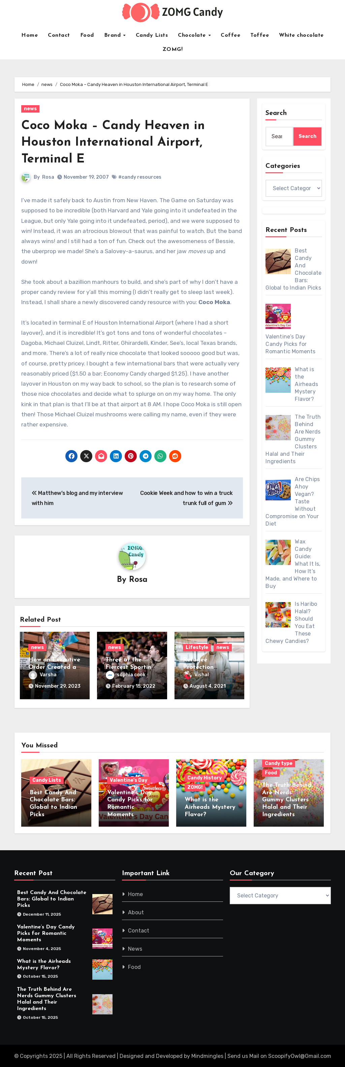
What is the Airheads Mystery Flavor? (210, 806)
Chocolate (193, 35)
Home (29, 35)
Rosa (48, 177)
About (136, 911)
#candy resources (139, 177)
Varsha (43, 675)
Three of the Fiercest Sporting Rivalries (130, 667)
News (135, 948)
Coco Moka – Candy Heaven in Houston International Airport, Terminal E (114, 142)
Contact (59, 35)
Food (87, 35)
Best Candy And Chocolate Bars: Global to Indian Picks (51, 898)
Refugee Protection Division (198, 667)
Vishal (196, 675)
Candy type (278, 762)
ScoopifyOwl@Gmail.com (299, 1055)
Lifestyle (197, 648)
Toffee (259, 35)
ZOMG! (172, 49)
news (30, 109)
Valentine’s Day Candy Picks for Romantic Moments (46, 932)
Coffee (230, 35)
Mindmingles (207, 1055)
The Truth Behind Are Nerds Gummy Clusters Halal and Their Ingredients (286, 799)
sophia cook (126, 675)
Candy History (204, 777)
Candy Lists (152, 35)
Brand (113, 35)
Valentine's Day (128, 779)
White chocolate (301, 35)
